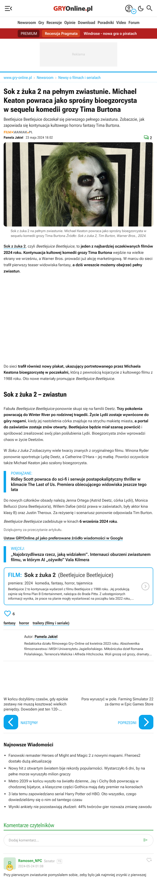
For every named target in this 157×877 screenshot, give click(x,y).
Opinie (69, 22)
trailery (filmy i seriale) (51, 623)
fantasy (10, 623)
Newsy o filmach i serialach (79, 77)
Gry (41, 22)
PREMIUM (29, 33)
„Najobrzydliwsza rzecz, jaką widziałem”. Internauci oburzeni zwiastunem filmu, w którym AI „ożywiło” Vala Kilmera (80, 557)
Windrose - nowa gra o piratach (110, 33)
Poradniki (106, 22)
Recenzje (54, 22)
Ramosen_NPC (30, 861)
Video (121, 22)
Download (86, 22)
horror (24, 623)
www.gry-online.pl (18, 77)
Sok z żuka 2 (15, 246)
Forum (133, 22)
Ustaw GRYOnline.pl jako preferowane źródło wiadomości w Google (63, 538)
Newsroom (26, 22)
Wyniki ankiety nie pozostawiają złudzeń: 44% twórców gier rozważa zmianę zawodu (80, 806)
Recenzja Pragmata (61, 33)
